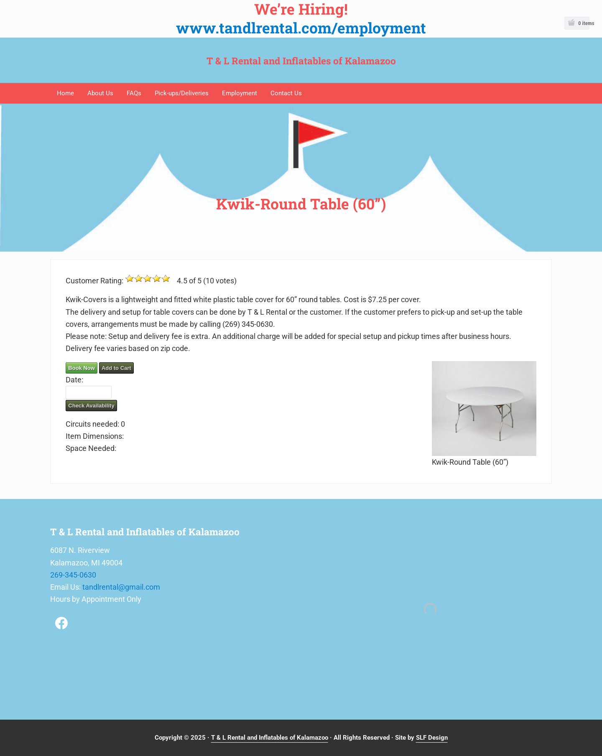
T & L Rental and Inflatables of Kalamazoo (301, 60)
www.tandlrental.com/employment (301, 28)
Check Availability (91, 405)
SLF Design (432, 737)
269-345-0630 (73, 574)
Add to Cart (116, 368)
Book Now (81, 368)
